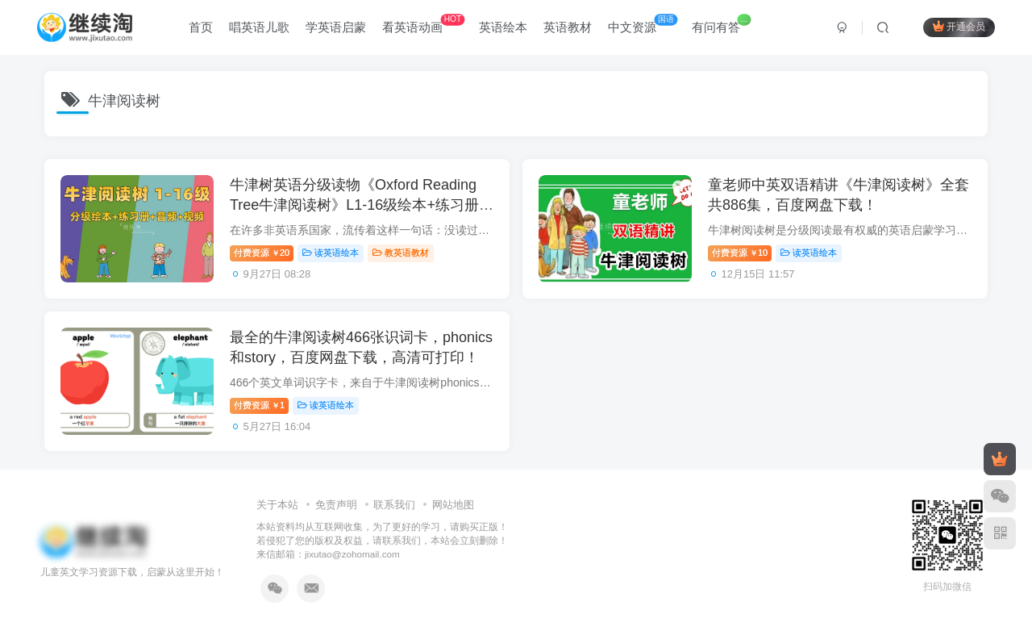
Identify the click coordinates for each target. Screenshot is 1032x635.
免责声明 (336, 505)
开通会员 (959, 26)
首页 (201, 27)
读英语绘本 (330, 252)
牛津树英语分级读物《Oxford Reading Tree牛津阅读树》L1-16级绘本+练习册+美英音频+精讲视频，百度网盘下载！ (354, 205)
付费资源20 (261, 252)
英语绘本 (503, 27)
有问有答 (721, 24)
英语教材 (567, 27)
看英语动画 (423, 24)
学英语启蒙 (336, 27)
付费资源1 (259, 405)
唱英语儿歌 (259, 27)
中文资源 (642, 24)
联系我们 (394, 505)
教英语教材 (400, 252)
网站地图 (453, 505)
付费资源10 (740, 252)
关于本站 (277, 505)
